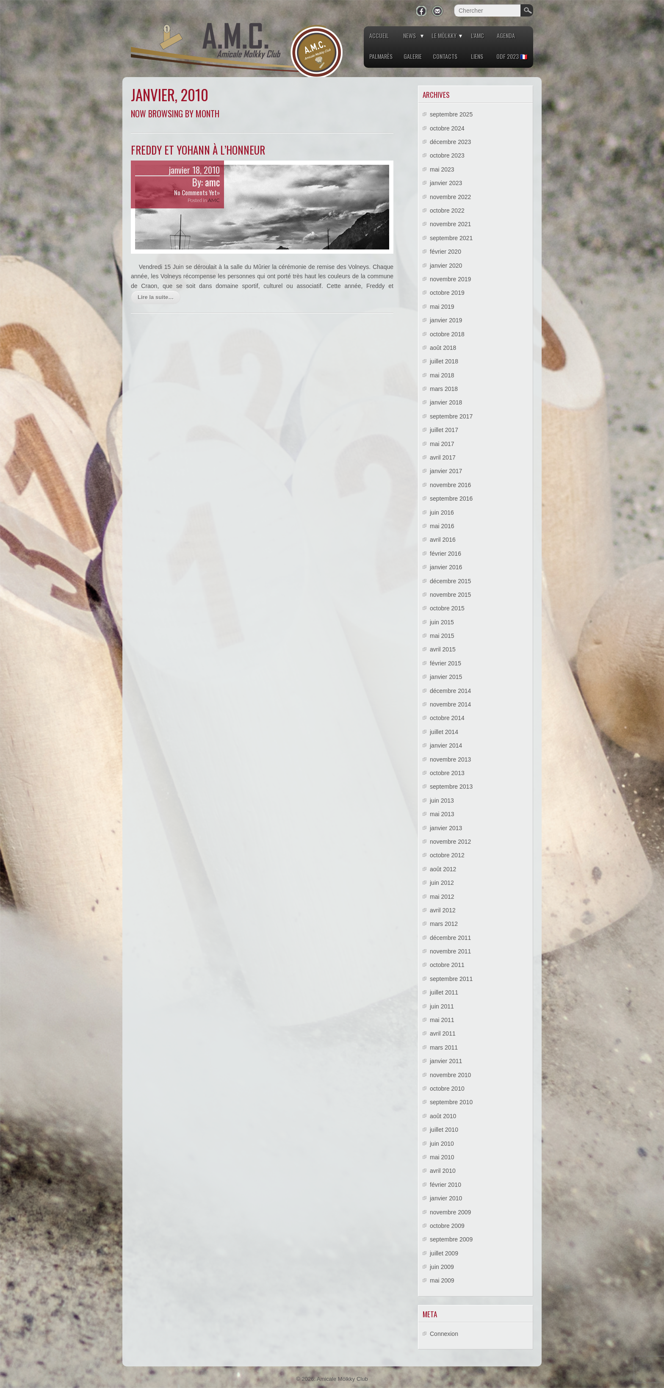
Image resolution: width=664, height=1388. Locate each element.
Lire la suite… (156, 297)
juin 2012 (442, 882)
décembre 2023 (450, 142)
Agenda (506, 35)
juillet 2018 (444, 361)
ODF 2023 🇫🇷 (511, 56)
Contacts (445, 56)
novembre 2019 (450, 279)
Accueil (379, 35)
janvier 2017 (446, 471)
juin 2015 (442, 622)
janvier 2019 (446, 320)
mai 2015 (442, 635)
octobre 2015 (447, 608)
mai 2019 (442, 306)
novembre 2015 (450, 594)
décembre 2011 (450, 937)
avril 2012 (443, 910)
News (409, 35)
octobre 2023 (447, 155)
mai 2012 (442, 896)
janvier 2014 (446, 745)
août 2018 (443, 347)
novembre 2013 (450, 759)
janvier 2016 (446, 567)
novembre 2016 (450, 485)
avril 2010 (443, 1170)
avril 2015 (443, 649)
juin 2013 (442, 800)
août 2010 (443, 1116)
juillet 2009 (444, 1253)
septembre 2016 (451, 498)
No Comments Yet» (197, 192)
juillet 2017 (444, 430)
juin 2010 (442, 1143)
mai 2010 (442, 1157)
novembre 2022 (450, 197)
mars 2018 (444, 388)
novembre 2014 (450, 704)
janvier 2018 (446, 402)
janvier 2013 (446, 828)
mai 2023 (442, 169)
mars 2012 (444, 923)
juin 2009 (442, 1266)
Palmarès (381, 56)
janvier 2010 (446, 1198)
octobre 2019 (447, 292)
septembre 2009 (451, 1239)
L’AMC (477, 35)
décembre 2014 (450, 690)
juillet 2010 (444, 1129)
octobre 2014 (447, 718)
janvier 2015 (446, 676)
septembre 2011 (451, 978)
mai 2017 (442, 444)
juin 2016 (442, 512)
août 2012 (443, 869)
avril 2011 (443, 1033)
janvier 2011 (446, 1061)
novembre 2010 (450, 1075)
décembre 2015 (450, 581)
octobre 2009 (447, 1225)
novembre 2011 (450, 951)
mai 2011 (442, 1020)
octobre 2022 (447, 210)
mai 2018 (442, 375)
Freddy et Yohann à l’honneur (198, 150)
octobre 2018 (447, 334)
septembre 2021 (451, 238)
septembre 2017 (451, 416)
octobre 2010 (447, 1088)
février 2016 (445, 553)
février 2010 (445, 1184)
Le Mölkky (444, 35)
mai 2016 (442, 526)
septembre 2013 (451, 786)
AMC (214, 200)
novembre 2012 (450, 841)
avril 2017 (443, 457)
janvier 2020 (446, 265)
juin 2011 (442, 1006)
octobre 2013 (447, 773)
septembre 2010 (451, 1102)
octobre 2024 (447, 128)
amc (212, 182)
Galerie (413, 56)
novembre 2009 (450, 1212)
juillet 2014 (444, 732)
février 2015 (445, 663)
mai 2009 (442, 1280)
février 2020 (445, 251)
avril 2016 (443, 539)
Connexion (444, 1333)
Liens (477, 56)
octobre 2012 (447, 855)
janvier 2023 (446, 183)
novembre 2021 (450, 224)
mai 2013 (442, 814)
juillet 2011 (444, 992)
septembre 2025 (451, 114)
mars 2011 (444, 1047)
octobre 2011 (447, 964)
